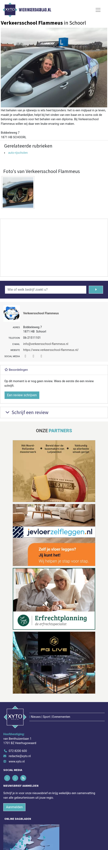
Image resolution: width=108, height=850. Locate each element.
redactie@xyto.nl (20, 756)
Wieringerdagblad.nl (35, 10)
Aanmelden (14, 807)
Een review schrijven (22, 395)
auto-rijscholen (18, 153)
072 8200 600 (18, 751)
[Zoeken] (96, 290)
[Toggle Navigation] (98, 10)
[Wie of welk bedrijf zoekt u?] (45, 290)
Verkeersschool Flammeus (41, 313)
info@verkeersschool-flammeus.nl (45, 344)
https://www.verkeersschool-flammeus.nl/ (51, 350)
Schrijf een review (26, 412)
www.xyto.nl (17, 761)
